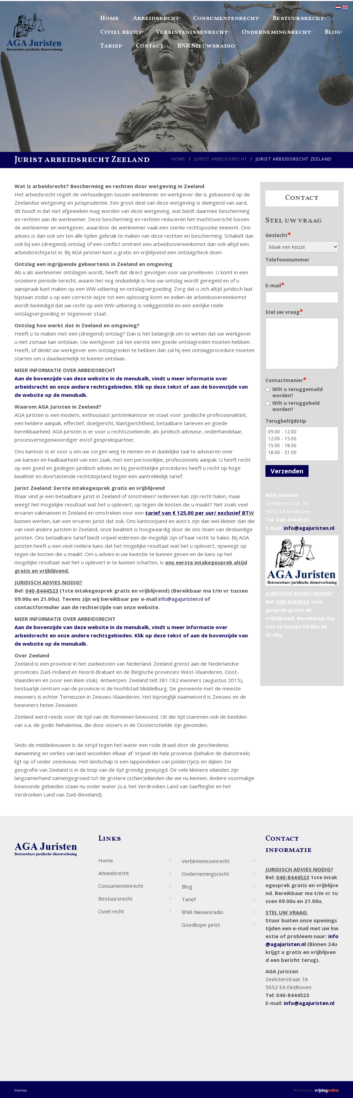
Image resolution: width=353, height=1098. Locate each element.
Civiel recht (121, 32)
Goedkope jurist (201, 924)
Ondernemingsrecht (276, 32)
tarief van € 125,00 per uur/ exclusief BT (197, 512)
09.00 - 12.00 (302, 431)
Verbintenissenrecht (192, 32)
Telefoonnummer (287, 259)
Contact (150, 46)
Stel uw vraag (284, 311)
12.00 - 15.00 (302, 438)
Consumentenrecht (226, 18)
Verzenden (287, 471)
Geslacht (278, 234)
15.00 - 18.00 (302, 445)
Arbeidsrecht (156, 18)
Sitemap (20, 1090)
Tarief (111, 46)
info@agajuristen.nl (180, 598)
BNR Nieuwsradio (206, 46)
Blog (333, 32)
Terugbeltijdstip (285, 421)
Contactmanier (285, 380)
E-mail (274, 285)
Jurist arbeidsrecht (220, 159)
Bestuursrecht (298, 18)
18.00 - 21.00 (302, 452)
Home (109, 18)
